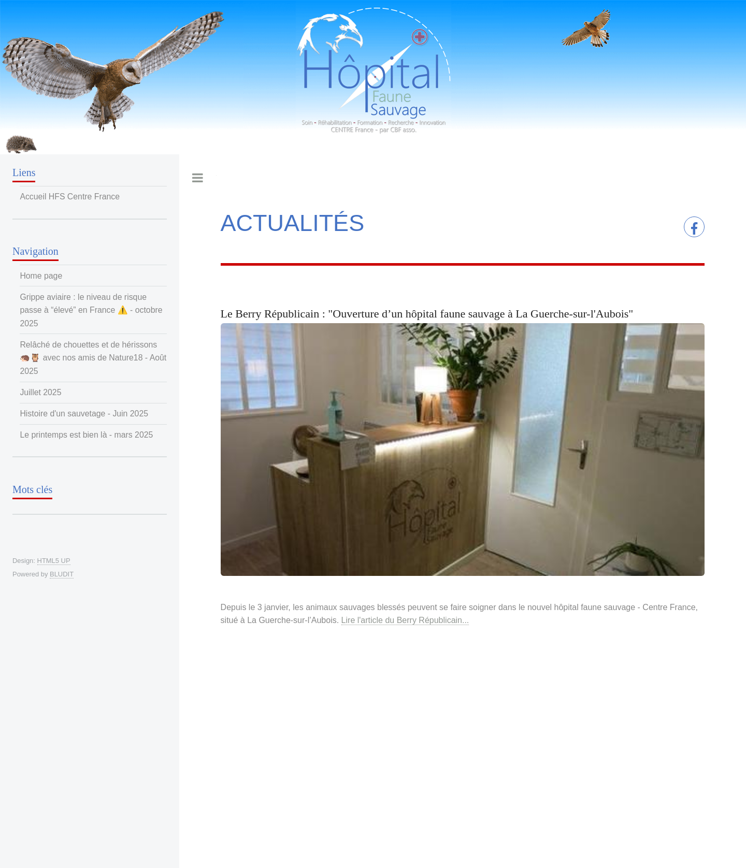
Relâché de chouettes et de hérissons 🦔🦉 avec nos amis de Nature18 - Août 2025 (93, 357)
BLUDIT (62, 574)
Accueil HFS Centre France (70, 196)
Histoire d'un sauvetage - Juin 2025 (84, 413)
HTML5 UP (53, 561)
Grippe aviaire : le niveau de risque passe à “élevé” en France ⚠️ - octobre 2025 (91, 310)
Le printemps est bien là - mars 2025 (86, 434)
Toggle (198, 177)
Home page (41, 275)
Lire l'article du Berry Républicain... (405, 620)
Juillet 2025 (40, 392)
